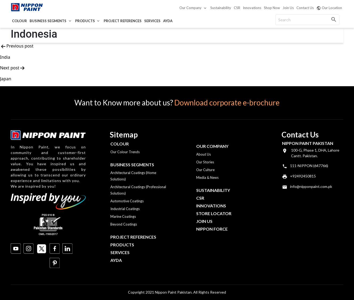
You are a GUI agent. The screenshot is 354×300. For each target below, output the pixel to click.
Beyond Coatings (123, 224)
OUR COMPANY (212, 146)
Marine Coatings (123, 216)
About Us (203, 154)
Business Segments (48, 21)
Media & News (207, 177)
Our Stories (205, 162)
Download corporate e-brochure (227, 102)
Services (152, 21)
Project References (123, 21)
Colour (19, 21)
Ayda (167, 21)
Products (85, 21)
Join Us (288, 8)
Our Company (190, 8)
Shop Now (272, 8)
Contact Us (305, 8)
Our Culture (205, 170)
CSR (237, 8)
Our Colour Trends (125, 152)
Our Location (329, 8)
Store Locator (213, 213)
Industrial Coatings (125, 209)
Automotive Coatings (127, 201)
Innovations (252, 8)
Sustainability (220, 8)
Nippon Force (212, 228)
